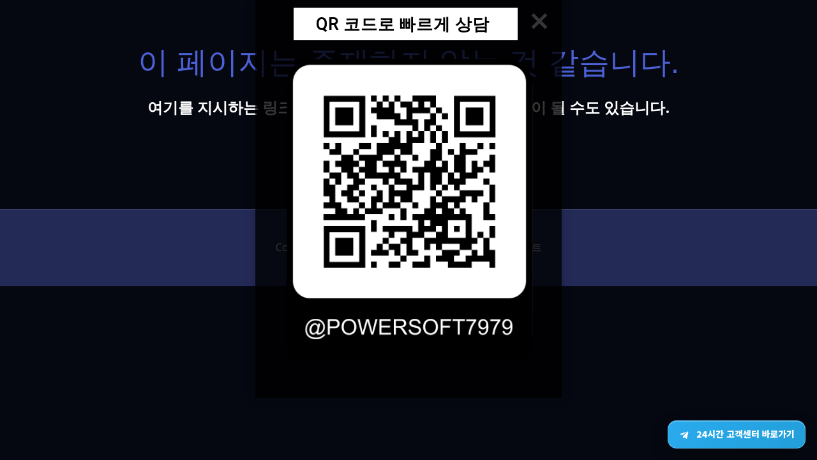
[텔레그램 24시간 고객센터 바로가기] (737, 434)
